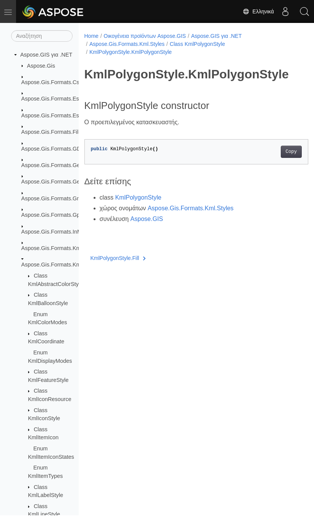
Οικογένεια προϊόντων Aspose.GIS (145, 36)
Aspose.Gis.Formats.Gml (52, 198)
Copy (275, 151)
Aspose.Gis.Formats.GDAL (54, 149)
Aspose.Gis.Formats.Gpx (52, 215)
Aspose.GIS (146, 219)
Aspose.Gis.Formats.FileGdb (56, 132)
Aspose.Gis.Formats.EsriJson (57, 115)
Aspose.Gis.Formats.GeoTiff (56, 182)
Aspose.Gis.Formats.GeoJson (58, 165)
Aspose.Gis (41, 66)
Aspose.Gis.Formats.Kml (51, 248)
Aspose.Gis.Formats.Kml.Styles (60, 265)
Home (91, 36)
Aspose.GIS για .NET (46, 55)
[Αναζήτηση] (42, 36)
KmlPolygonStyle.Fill (118, 258)
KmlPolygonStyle (138, 197)
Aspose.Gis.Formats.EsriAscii (57, 99)
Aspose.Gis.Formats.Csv (51, 82)
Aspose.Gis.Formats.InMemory (59, 232)
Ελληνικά (258, 11)
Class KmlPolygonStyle (197, 44)
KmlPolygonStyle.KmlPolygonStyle (130, 52)
